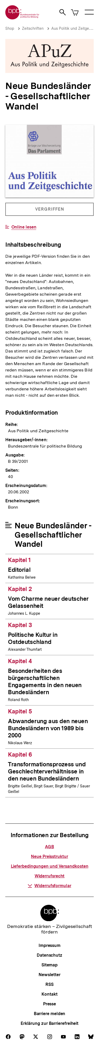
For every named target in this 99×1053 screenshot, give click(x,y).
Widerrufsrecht (50, 875)
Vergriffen (50, 211)
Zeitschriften (33, 28)
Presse (49, 1003)
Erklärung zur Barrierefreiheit (49, 1023)
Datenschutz (49, 955)
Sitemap (49, 964)
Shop (9, 28)
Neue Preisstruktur (49, 856)
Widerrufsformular (49, 885)
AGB (49, 846)
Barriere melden (49, 1013)
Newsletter (49, 974)
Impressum (49, 945)
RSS (49, 984)
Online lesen (23, 227)
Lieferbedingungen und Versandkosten (49, 866)
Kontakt (49, 994)
